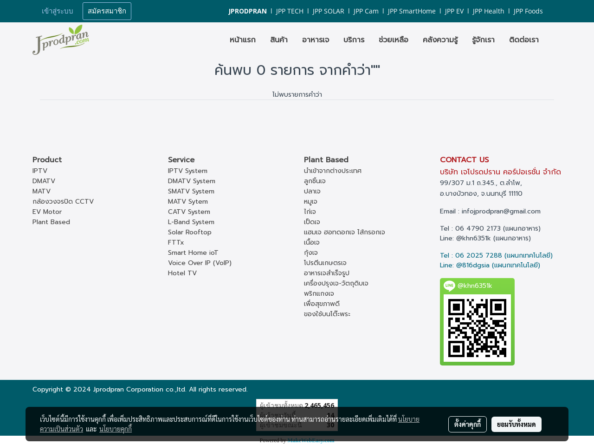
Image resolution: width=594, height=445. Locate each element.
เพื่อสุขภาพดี (322, 304)
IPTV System (187, 171)
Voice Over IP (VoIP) (200, 263)
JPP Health (488, 11)
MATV (41, 191)
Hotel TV (182, 273)
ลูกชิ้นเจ (315, 181)
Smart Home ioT (193, 253)
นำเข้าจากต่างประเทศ (333, 171)
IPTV (39, 171)
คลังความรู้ (440, 40)
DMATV (43, 181)
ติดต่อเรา (524, 40)
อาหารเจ (315, 40)
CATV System (189, 212)
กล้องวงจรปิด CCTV (63, 201)
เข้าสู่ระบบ (57, 11)
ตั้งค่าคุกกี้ (467, 424)
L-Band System (191, 222)
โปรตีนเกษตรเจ (325, 263)
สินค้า (279, 40)
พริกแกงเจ (319, 294)
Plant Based (51, 222)
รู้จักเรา (483, 40)
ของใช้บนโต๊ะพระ (327, 314)
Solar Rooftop (190, 232)
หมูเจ (310, 201)
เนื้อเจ (312, 242)
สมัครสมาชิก (107, 11)
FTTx (176, 242)
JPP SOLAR (328, 11)
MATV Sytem (188, 201)
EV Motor (47, 212)
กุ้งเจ (311, 253)
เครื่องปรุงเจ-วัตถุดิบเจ (336, 283)
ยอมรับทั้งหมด (516, 424)
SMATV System (191, 191)
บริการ (353, 40)
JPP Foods (528, 11)
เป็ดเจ (312, 222)
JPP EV (454, 11)
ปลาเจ (312, 191)
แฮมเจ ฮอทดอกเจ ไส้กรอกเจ (344, 232)
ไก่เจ (310, 212)
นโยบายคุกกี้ (115, 429)
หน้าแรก (243, 40)
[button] (554, 40)
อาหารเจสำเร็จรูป (326, 273)
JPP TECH (289, 11)
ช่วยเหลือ (393, 40)
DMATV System (191, 181)
